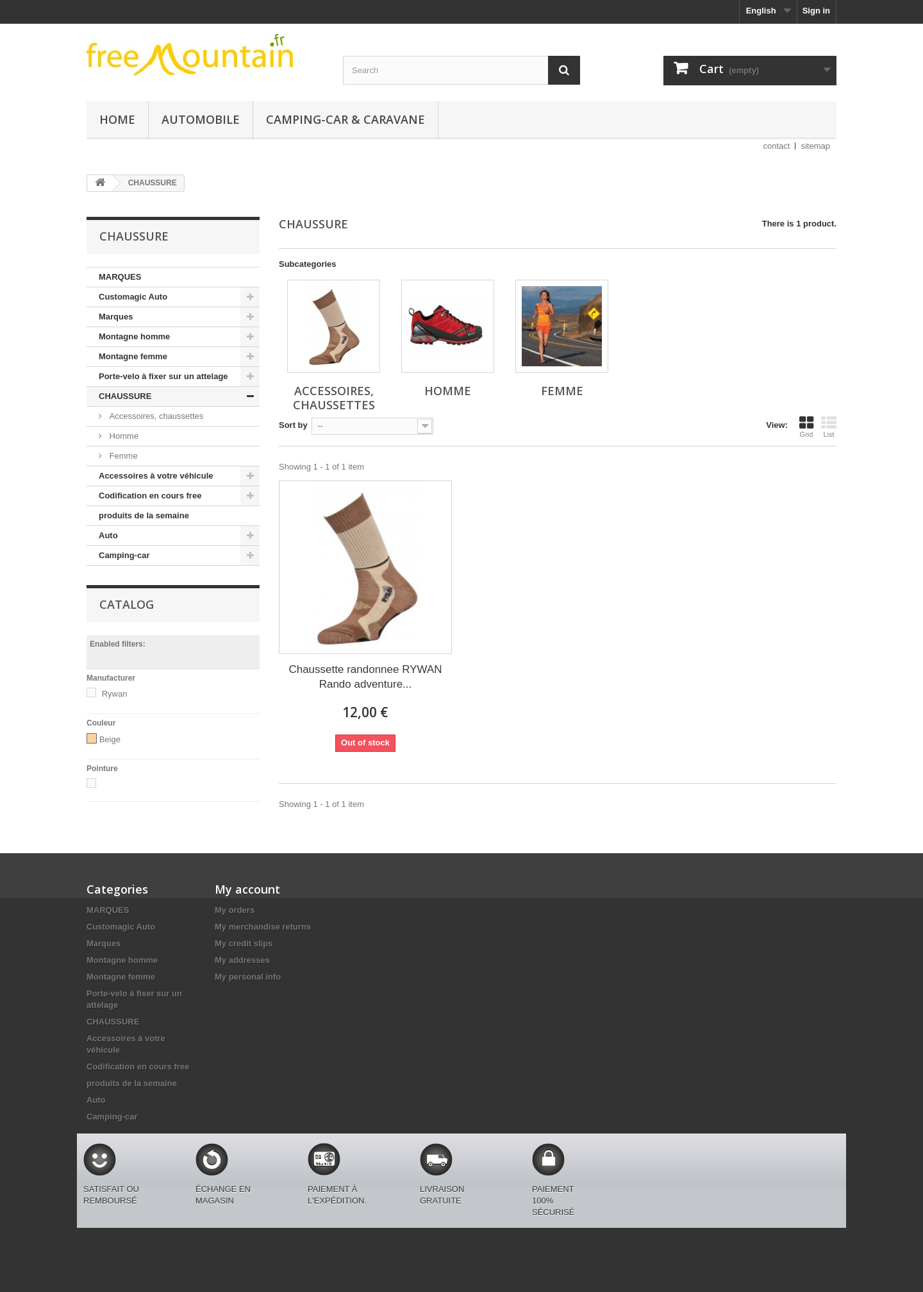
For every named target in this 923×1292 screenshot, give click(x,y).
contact (776, 146)
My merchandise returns (263, 926)
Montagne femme (133, 356)
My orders (234, 910)
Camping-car (124, 555)
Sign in (816, 10)
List (828, 426)
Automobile (201, 119)
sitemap (815, 146)
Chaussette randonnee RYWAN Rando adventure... (365, 676)
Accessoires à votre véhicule (156, 475)
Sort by (293, 425)
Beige (110, 739)
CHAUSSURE (125, 396)
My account (247, 889)
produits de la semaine (144, 515)
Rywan (115, 694)
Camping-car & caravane (345, 119)
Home (117, 119)
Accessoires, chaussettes (155, 416)
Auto (108, 535)
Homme (122, 436)
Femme (122, 456)
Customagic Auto (133, 297)
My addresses (242, 960)
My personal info (248, 977)
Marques (116, 316)
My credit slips (243, 943)
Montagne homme (134, 336)
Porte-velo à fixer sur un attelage (163, 376)
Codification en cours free (150, 495)
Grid (806, 426)
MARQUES (120, 277)
